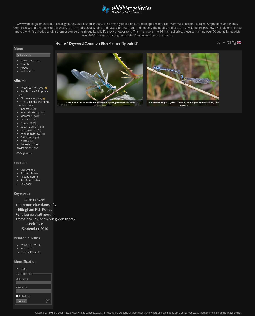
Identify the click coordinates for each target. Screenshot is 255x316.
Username (22, 278)
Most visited (28, 169)
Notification (28, 71)
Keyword (76, 43)
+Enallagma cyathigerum (35, 214)
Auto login (23, 296)
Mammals (27, 116)
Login (24, 268)
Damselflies (29, 252)
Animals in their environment (28, 145)
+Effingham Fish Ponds (34, 209)
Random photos (30, 180)
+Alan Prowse (34, 200)
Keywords (26, 60)
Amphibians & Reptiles (34, 91)
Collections (27, 137)
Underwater (28, 130)
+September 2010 (34, 228)
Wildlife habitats (30, 133)
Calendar (26, 183)
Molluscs (26, 119)
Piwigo (51, 312)
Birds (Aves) (28, 98)
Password (22, 287)
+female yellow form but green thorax (45, 219)
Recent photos (29, 173)
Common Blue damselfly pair (109, 43)
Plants (24, 123)
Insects (25, 109)
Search (25, 64)
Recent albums (29, 176)
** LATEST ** (28, 87)
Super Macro (28, 126)
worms (25, 140)
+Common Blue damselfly (36, 204)
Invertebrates (29, 112)
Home (61, 43)
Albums (20, 80)
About (24, 67)
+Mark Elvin (34, 223)
